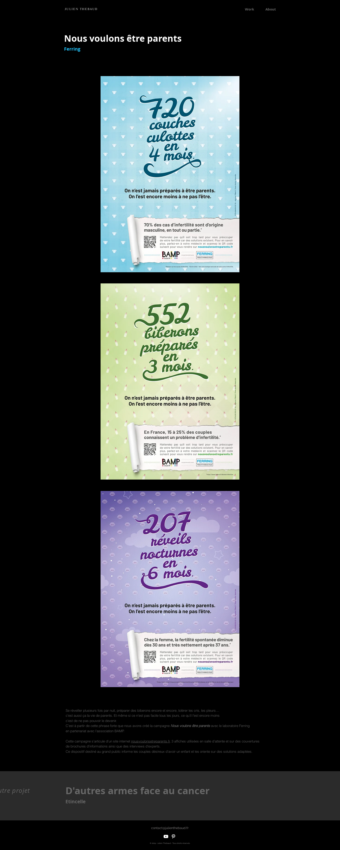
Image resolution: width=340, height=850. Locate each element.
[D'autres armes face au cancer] (139, 790)
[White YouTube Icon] (166, 836)
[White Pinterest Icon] (173, 836)
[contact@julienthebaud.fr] (170, 828)
